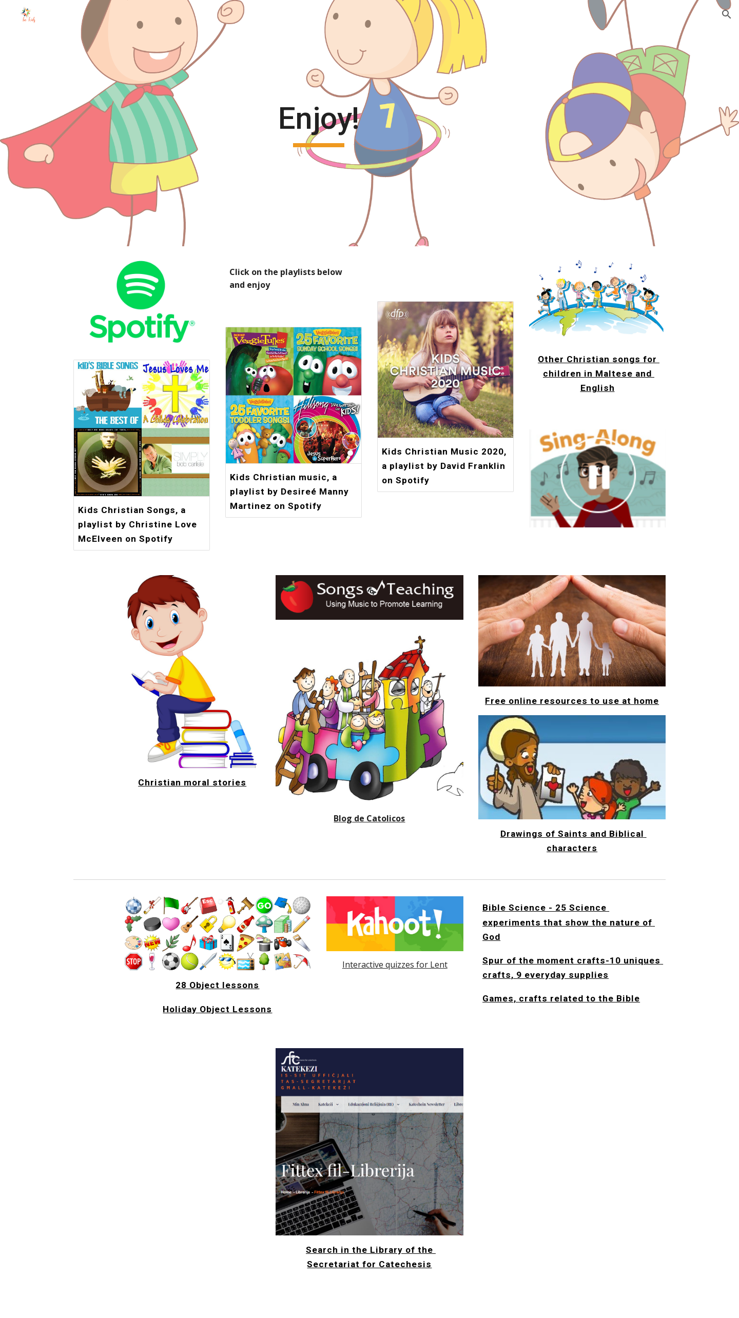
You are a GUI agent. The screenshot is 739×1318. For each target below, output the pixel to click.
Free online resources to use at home (572, 701)
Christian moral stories (192, 782)
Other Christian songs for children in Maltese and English (598, 373)
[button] (726, 14)
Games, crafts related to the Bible (561, 998)
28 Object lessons (217, 985)
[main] (319, 123)
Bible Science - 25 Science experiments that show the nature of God (568, 921)
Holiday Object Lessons (217, 1009)
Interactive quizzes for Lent (395, 964)
